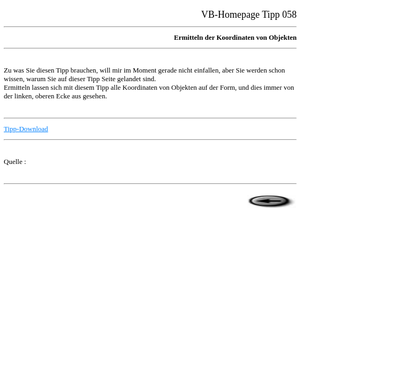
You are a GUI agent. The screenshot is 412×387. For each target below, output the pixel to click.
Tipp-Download (26, 129)
